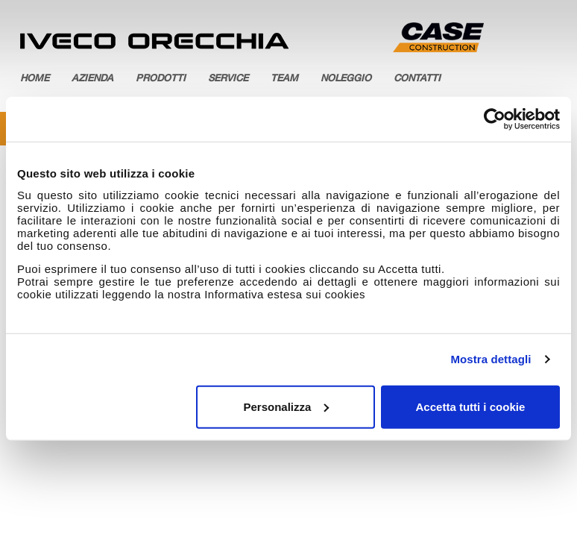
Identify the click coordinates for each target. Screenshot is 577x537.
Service (228, 79)
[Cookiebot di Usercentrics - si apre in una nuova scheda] (494, 119)
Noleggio (346, 79)
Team (284, 79)
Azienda (92, 79)
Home (34, 79)
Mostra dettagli (490, 359)
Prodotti (161, 79)
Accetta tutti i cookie (471, 406)
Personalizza (286, 406)
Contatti (417, 79)
